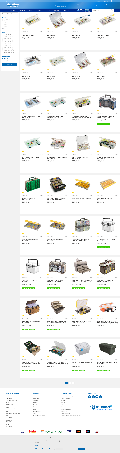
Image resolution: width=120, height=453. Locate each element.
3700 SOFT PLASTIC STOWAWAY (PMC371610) (31, 129)
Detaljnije (37, 445)
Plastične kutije (25, 43)
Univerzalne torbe (25, 330)
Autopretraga (81, 17)
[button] (103, 10)
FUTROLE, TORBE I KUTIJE (9, 22)
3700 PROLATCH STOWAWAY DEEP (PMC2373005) (106, 87)
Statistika (46, 448)
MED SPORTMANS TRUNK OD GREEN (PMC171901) (107, 375)
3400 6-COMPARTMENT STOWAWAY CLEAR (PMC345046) (32, 46)
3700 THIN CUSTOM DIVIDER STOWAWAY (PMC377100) (55, 129)
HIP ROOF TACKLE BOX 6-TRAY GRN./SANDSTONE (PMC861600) (31, 375)
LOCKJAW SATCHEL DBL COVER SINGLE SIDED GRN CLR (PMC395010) (57, 375)
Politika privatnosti (65, 410)
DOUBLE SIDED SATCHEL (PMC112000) (28, 211)
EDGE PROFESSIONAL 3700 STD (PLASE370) (55, 252)
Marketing (52, 448)
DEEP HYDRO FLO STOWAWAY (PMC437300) (80, 170)
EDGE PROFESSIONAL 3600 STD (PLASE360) (30, 252)
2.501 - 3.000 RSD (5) (8, 54)
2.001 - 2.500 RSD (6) (8, 52)
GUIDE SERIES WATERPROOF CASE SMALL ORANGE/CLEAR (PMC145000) (107, 334)
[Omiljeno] (112, 1)
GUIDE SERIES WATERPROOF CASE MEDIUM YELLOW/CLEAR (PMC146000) (81, 335)
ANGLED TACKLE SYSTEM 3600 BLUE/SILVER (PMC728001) (105, 129)
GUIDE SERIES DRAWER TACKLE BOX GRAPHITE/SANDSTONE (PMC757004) (82, 293)
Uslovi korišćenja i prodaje (67, 408)
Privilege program (37, 423)
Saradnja (35, 412)
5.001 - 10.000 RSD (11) (9, 61)
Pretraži (9, 77)
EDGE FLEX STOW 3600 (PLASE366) (81, 210)
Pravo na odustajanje (66, 421)
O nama (35, 408)
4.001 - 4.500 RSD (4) (8, 57)
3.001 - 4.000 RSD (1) (8, 55)
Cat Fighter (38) (7, 31)
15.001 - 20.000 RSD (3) (9, 64)
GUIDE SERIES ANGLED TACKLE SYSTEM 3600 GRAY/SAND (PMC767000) (55, 294)
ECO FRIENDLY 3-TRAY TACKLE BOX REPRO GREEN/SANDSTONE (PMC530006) (56, 212)
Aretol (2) (6, 34)
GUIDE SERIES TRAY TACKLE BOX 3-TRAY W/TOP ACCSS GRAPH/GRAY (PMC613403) (56, 335)
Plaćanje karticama (65, 419)
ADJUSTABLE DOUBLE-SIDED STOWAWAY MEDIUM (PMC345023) (81, 129)
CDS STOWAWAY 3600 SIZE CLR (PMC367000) (30, 170)
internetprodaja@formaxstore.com (14, 421)
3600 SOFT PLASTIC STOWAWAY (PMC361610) (31, 87)
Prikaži (102, 17)
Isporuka (63, 414)
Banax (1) (6, 38)
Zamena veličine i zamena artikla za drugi (71, 428)
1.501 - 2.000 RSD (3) (8, 50)
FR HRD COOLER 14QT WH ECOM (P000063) (106, 252)
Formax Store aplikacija (39, 428)
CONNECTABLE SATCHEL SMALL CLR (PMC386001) (57, 170)
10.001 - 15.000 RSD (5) (9, 63)
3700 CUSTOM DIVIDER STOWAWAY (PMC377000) (56, 87)
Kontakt (35, 414)
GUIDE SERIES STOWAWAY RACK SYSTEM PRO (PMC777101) (106, 293)
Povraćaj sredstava (65, 425)
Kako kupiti (63, 412)
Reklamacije (64, 423)
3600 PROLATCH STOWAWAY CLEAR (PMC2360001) (82, 46)
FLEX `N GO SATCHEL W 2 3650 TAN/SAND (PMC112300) (80, 252)
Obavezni (39, 448)
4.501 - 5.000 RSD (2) (8, 59)
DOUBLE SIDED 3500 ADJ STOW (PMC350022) (105, 170)
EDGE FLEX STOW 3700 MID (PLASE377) (104, 211)
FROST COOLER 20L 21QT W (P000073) (29, 293)
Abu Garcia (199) (7, 33)
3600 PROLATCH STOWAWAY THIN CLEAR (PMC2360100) (106, 46)
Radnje (35, 419)
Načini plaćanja (64, 417)
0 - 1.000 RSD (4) (7, 46)
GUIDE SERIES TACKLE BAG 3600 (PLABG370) (31, 334)
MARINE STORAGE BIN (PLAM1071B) (82, 374)
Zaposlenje (36, 410)
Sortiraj (87, 17)
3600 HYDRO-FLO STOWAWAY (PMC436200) (55, 46)
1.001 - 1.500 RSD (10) (8, 48)
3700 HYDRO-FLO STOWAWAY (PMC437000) (80, 87)
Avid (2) (5, 36)
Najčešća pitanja (37, 417)
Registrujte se (106, 1)
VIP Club (35, 425)
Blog (34, 421)
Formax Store (9, 13)
